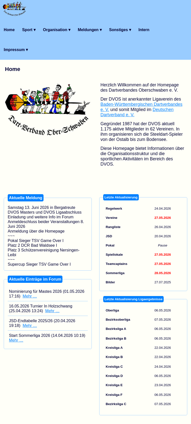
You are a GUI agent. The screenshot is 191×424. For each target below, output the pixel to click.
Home (9, 30)
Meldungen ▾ (90, 30)
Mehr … (30, 296)
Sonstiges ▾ (120, 30)
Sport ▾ (29, 30)
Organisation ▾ (56, 30)
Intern (144, 30)
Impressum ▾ (16, 50)
